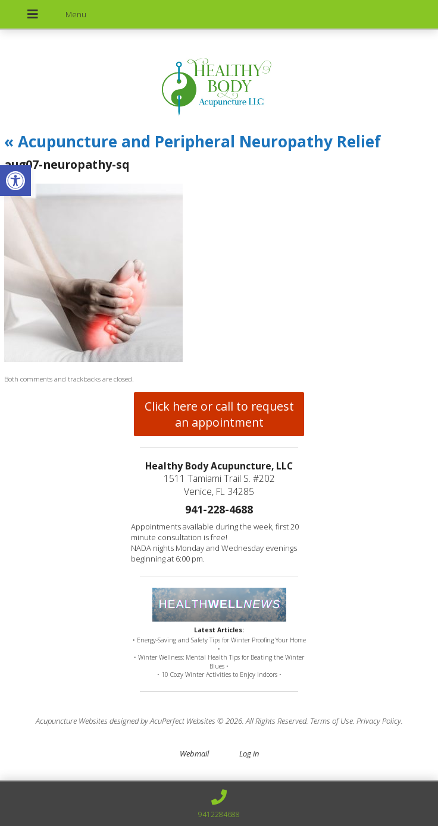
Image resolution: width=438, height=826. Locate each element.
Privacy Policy (378, 720)
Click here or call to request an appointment (219, 414)
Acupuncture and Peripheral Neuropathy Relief (192, 141)
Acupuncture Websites (72, 720)
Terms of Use (331, 720)
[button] (15, 180)
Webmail (194, 753)
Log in (249, 753)
